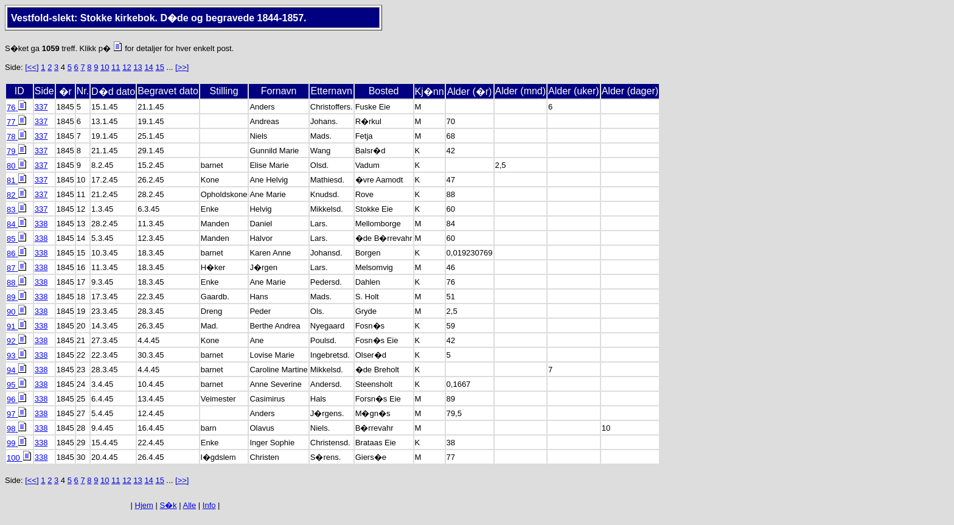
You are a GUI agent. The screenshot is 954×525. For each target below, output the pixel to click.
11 (115, 67)
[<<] (31, 67)
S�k (167, 505)
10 (104, 67)
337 (41, 106)
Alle (190, 505)
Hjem (144, 505)
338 (41, 223)
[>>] (182, 67)
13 (137, 67)
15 (159, 67)
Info (209, 505)
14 (148, 67)
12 (126, 67)
